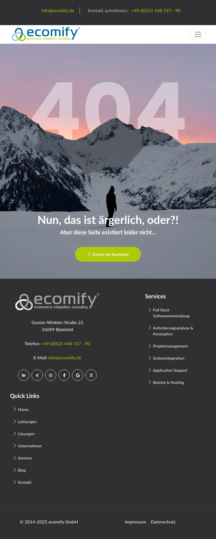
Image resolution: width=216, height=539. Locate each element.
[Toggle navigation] (198, 34)
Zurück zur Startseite (108, 254)
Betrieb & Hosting (168, 382)
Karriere (25, 458)
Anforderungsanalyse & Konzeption (173, 330)
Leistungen (27, 421)
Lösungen (26, 433)
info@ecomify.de (64, 357)
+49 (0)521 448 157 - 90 (65, 343)
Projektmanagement (170, 346)
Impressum (135, 521)
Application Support (170, 370)
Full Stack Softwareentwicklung (171, 312)
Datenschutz (163, 521)
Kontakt (25, 482)
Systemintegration (168, 358)
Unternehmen (30, 445)
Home (23, 409)
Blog (22, 470)
